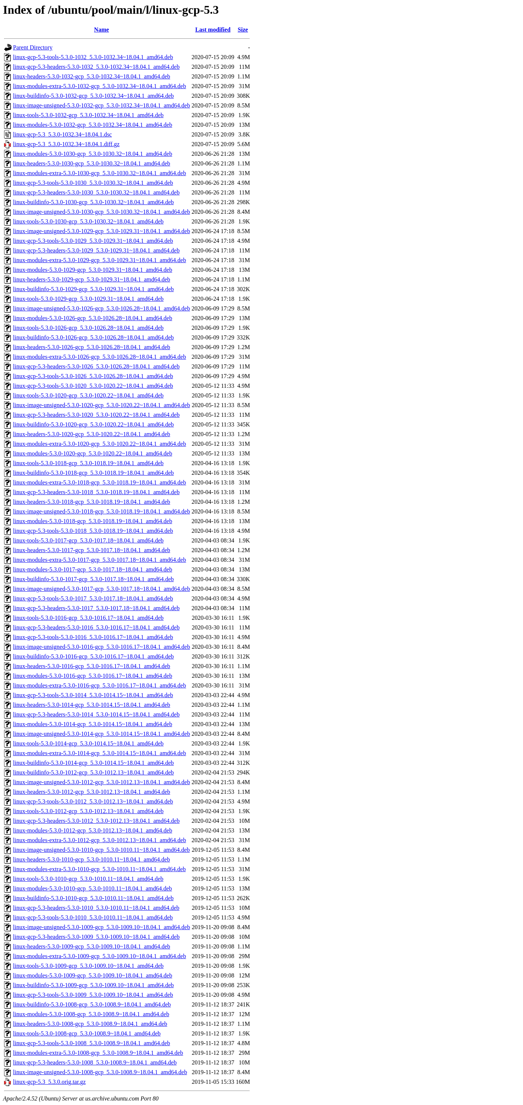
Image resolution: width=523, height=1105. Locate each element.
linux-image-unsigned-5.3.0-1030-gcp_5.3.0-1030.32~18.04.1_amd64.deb (101, 212)
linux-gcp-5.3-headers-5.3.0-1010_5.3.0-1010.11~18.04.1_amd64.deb (96, 908)
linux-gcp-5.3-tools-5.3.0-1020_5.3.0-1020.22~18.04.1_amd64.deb (93, 386)
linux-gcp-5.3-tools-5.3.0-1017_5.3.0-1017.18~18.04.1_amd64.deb (93, 598)
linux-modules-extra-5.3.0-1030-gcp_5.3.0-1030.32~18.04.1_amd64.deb (99, 173)
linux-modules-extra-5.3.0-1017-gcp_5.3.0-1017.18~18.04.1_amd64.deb (99, 560)
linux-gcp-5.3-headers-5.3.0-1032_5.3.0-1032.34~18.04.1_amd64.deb (96, 67)
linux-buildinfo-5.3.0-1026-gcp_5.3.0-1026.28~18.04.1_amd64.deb (93, 337)
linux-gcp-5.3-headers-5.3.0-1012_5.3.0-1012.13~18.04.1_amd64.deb (96, 821)
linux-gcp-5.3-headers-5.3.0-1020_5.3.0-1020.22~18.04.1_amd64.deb (96, 415)
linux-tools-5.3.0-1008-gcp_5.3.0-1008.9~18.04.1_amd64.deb (87, 1033)
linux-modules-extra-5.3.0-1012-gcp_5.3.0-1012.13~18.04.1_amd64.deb (99, 840)
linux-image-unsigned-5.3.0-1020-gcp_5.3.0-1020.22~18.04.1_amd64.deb (101, 405)
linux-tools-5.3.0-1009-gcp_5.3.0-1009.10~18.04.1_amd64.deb (88, 966)
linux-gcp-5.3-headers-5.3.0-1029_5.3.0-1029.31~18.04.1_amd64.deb (96, 250)
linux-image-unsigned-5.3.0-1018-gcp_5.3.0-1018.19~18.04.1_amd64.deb (101, 511)
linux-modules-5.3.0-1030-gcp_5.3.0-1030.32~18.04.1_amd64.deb (92, 154)
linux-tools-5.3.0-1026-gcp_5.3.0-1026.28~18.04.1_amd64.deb (88, 328)
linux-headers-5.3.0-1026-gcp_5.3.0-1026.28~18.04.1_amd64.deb (91, 347)
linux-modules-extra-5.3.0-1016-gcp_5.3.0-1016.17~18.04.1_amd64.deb (99, 685)
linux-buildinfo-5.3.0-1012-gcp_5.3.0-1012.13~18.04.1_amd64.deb (93, 772)
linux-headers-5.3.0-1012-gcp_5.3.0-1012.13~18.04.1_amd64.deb (91, 792)
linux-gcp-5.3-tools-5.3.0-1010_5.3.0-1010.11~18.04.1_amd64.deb (93, 917)
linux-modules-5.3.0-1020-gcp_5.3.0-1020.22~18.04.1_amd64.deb (92, 453)
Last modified (212, 29)
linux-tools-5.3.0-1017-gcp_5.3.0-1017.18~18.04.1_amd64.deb (88, 540)
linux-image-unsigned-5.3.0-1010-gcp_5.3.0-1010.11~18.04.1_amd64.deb (101, 850)
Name (101, 29)
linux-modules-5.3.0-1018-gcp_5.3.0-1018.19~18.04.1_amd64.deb (92, 521)
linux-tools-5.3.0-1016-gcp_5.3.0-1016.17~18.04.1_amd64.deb (88, 618)
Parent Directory (32, 47)
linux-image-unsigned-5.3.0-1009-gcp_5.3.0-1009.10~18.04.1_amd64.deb (101, 927)
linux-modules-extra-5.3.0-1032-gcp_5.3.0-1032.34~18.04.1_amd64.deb (99, 86)
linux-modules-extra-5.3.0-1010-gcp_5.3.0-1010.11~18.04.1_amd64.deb (99, 869)
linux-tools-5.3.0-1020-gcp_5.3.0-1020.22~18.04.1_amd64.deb (88, 395)
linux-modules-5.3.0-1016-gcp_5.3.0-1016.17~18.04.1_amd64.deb (92, 676)
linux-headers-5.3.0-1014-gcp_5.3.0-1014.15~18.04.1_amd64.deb (91, 705)
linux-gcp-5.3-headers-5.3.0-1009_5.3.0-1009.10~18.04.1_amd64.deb (96, 937)
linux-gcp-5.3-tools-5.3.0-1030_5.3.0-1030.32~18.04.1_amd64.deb (93, 183)
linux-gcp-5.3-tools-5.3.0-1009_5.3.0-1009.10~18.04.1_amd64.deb (93, 995)
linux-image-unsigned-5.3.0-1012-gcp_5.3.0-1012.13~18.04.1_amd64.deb (101, 782)
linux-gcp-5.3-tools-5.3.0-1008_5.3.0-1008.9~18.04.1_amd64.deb (91, 1043)
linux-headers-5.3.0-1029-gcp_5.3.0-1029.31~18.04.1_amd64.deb (91, 279)
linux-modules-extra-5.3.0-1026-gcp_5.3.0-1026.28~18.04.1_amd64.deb (99, 357)
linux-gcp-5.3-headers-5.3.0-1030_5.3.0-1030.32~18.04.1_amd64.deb (96, 192)
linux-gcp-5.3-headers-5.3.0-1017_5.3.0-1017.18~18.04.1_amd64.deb (96, 608)
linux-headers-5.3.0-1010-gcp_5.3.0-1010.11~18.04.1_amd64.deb (91, 859)
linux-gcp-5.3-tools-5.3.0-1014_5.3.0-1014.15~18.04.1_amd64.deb (93, 695)
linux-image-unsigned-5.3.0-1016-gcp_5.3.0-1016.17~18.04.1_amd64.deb (101, 647)
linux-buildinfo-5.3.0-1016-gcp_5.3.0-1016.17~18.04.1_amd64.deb (93, 656)
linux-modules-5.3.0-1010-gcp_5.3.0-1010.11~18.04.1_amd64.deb (92, 888)
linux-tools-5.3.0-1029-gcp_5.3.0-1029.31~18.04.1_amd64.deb (88, 299)
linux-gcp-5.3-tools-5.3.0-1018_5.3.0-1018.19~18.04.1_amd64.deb (93, 531)
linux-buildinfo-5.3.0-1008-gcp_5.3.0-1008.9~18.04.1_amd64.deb (92, 1004)
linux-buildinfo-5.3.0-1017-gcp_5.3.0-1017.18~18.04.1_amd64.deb (93, 579)
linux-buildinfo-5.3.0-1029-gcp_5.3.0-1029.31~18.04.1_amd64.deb (93, 289)
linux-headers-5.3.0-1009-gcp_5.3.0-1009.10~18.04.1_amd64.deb (91, 946)
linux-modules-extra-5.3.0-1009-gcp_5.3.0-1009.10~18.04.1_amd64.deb (99, 956)
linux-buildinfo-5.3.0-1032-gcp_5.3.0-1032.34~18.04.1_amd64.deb (93, 96)
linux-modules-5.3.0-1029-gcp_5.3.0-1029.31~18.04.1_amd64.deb (92, 270)
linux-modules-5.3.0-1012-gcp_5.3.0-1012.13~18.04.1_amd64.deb (92, 830)
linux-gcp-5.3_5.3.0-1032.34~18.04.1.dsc (62, 134)
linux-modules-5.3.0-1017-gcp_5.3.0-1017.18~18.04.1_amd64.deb (92, 569)
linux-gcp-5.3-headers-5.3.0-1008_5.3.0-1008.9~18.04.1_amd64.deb (95, 1062)
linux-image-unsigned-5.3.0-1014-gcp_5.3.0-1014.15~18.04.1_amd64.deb (101, 734)
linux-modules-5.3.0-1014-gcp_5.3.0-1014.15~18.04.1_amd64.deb (92, 724)
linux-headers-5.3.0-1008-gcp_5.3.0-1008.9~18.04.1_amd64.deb (90, 1024)
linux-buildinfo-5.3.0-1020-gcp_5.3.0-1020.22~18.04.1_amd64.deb (93, 424)
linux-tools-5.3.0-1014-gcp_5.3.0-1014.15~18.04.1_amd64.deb (88, 743)
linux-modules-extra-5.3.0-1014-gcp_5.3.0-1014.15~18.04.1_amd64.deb (99, 753)
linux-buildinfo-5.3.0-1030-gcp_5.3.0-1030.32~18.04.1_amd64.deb (93, 202)
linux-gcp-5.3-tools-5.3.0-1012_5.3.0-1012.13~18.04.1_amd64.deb (93, 801)
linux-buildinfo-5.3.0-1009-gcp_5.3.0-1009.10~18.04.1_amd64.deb (93, 985)
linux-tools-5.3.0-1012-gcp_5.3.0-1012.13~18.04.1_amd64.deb (88, 811)
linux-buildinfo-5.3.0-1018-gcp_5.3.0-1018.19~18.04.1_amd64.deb (93, 473)
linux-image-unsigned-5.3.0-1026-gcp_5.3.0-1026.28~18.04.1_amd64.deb (101, 308)
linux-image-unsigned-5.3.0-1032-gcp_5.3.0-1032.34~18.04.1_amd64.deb (101, 105)
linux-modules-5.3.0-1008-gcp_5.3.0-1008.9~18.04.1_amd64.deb (91, 1014)
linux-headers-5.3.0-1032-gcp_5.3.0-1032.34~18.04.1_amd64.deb (91, 76)
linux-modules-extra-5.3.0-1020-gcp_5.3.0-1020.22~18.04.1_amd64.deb (99, 444)
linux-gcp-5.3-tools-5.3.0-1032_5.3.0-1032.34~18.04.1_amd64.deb (93, 57)
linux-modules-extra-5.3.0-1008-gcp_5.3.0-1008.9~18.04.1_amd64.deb (98, 1053)
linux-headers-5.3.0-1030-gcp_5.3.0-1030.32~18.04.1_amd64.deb (91, 163)
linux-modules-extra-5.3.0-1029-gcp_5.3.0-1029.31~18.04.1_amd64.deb (99, 260)
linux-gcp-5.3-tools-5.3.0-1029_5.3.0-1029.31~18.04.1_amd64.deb (93, 241)
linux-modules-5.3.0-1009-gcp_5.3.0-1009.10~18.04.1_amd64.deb (92, 975)
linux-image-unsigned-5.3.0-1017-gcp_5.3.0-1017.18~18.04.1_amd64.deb (101, 589)
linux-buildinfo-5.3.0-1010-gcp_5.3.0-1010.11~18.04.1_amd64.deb (93, 898)
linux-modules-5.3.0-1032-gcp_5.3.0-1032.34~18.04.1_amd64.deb (92, 125)
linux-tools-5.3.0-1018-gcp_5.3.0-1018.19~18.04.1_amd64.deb (88, 463)
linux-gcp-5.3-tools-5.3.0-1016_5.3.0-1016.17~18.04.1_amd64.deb (93, 637)
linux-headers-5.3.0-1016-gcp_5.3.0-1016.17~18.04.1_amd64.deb (91, 666)
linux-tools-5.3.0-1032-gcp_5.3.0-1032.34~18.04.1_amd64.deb (88, 115)
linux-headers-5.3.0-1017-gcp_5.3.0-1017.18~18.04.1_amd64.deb (91, 550)
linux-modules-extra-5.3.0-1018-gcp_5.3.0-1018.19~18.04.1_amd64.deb (99, 482)
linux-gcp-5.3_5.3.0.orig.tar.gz (49, 1082)
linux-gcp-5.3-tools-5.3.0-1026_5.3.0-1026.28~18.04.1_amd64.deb (93, 376)
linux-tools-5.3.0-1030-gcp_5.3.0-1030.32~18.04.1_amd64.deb (88, 221)
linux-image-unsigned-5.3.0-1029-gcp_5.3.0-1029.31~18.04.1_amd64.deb (101, 231)
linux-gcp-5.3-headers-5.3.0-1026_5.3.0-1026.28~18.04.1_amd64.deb (96, 366)
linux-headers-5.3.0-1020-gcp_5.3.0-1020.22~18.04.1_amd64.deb (91, 434)
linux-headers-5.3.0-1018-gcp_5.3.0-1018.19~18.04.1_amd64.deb (91, 502)
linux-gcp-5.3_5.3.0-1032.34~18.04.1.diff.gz (66, 144)
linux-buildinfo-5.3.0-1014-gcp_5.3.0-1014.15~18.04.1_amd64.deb (93, 763)
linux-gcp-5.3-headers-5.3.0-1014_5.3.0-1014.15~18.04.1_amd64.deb (96, 714)
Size (243, 29)
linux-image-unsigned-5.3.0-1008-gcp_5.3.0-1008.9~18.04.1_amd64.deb (100, 1072)
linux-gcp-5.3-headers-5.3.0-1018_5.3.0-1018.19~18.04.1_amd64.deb (96, 492)
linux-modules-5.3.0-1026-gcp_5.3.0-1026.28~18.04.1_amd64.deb (92, 318)
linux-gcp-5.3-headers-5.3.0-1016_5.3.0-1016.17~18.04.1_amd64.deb (96, 627)
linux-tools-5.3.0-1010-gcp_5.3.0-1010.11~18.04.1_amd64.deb (88, 879)
